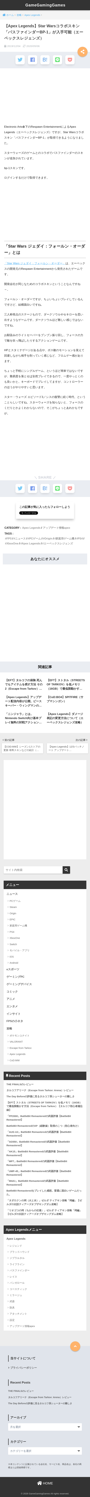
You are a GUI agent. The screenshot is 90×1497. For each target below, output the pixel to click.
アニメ (10, 998)
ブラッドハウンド (20, 1251)
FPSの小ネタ (14, 1021)
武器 (12, 1301)
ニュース (20, 537)
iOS (12, 956)
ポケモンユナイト (20, 1035)
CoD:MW (15, 1060)
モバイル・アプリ (20, 950)
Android (14, 962)
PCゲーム (35, 537)
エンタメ (12, 1006)
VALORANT (16, 1041)
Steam (13, 906)
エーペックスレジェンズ (58, 542)
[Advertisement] (45, 98)
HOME (45, 1483)
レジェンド (16, 1245)
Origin (48, 537)
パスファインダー (20, 1270)
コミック (12, 991)
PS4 (80, 537)
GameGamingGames (45, 5)
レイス (13, 1276)
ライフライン (17, 1264)
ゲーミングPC (15, 976)
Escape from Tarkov (21, 1047)
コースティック (18, 1288)
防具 (12, 1307)
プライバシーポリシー (23, 1367)
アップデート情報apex (56, 527)
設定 (12, 1319)
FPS (9, 537)
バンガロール (17, 1282)
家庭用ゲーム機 (65, 537)
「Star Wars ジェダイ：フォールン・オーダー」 (34, 263)
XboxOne (12, 542)
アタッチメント (18, 1313)
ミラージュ (16, 1295)
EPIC (12, 919)
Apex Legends (31, 527)
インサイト (13, 1013)
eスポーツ (12, 969)
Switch (13, 943)
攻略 (9, 1028)
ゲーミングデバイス (19, 984)
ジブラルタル (17, 1257)
